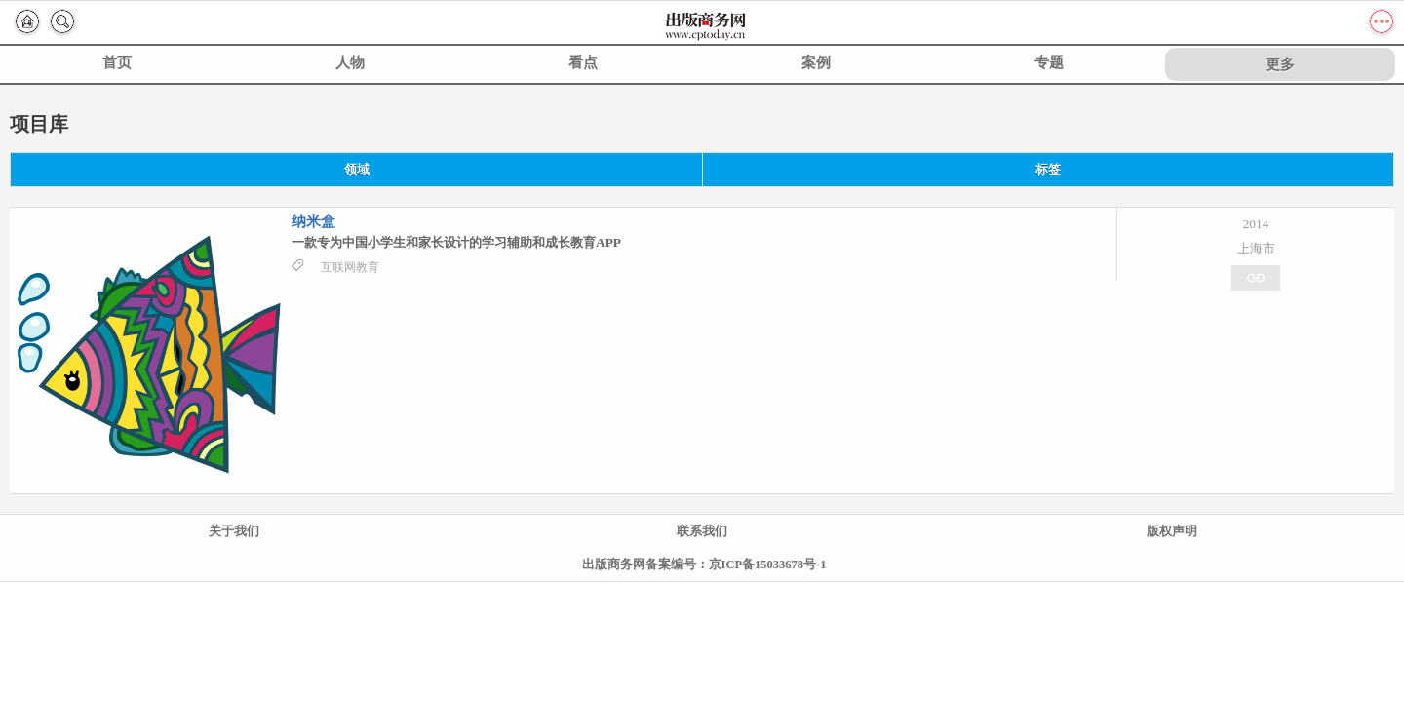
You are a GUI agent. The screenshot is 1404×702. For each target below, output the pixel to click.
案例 (816, 62)
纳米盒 (313, 221)
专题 (1049, 62)
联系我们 (702, 531)
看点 (583, 62)
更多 (1280, 64)
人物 (350, 62)
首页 (117, 62)
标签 (1048, 169)
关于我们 (234, 531)
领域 (357, 169)
